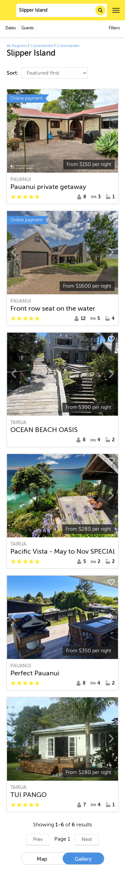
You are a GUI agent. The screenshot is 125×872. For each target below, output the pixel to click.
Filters (114, 28)
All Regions (17, 45)
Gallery (83, 859)
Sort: (13, 73)
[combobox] (61, 10)
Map (42, 859)
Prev (38, 839)
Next (87, 839)
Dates (10, 28)
